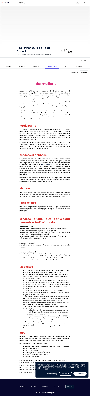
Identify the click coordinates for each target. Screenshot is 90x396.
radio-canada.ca (47, 164)
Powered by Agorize (48, 393)
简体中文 (70, 387)
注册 (77, 3)
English (84, 72)
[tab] (8, 66)
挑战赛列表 (22, 3)
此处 (72, 367)
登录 (85, 3)
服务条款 (33, 387)
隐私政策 (45, 387)
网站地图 (22, 387)
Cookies (56, 387)
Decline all (65, 374)
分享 (83, 58)
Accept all (80, 374)
